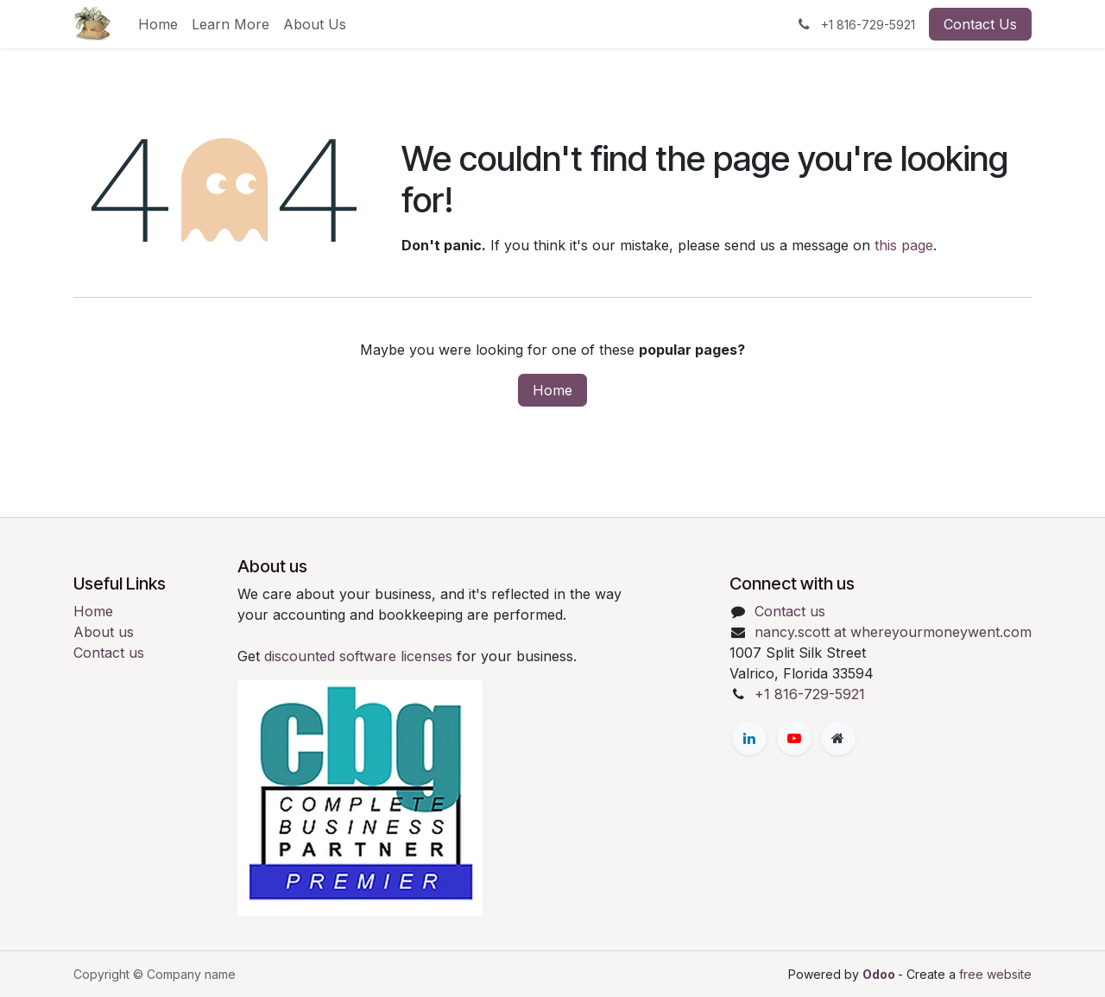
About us (103, 631)
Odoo (880, 974)
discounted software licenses (360, 656)
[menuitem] (158, 24)
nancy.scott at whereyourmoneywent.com (893, 631)
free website (995, 974)
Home (552, 390)
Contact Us (980, 24)
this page (904, 245)
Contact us (108, 652)
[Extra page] (838, 738)
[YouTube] (794, 738)
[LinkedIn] (749, 738)
